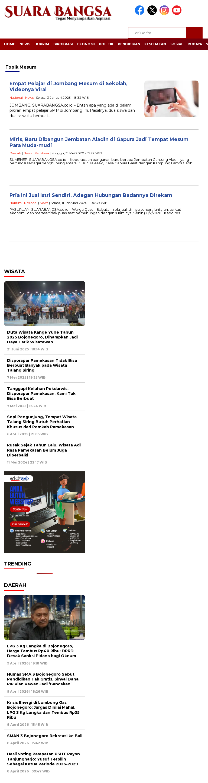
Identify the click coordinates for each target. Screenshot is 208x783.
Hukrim (41, 44)
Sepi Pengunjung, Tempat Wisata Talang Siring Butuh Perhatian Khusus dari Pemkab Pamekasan (42, 421)
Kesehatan (155, 44)
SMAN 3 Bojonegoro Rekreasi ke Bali (44, 735)
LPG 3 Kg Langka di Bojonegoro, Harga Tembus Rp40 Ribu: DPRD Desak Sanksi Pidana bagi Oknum (41, 651)
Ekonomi (86, 44)
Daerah (15, 153)
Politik (106, 44)
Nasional (16, 97)
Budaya (195, 44)
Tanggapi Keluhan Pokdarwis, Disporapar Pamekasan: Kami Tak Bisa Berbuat (41, 393)
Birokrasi (63, 44)
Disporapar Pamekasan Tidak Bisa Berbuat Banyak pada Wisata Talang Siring (42, 365)
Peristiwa (41, 153)
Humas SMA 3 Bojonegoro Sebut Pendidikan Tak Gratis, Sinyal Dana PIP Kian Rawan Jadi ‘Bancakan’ (43, 679)
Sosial (176, 44)
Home (9, 44)
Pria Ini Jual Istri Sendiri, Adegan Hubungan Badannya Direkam (90, 195)
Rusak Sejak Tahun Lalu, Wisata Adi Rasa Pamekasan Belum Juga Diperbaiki (44, 450)
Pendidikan (129, 44)
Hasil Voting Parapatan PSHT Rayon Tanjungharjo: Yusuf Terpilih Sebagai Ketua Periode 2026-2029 (43, 759)
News (25, 44)
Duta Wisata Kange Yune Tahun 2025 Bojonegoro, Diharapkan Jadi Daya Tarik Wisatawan (42, 337)
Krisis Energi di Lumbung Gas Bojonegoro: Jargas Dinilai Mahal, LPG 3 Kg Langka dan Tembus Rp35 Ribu (43, 710)
